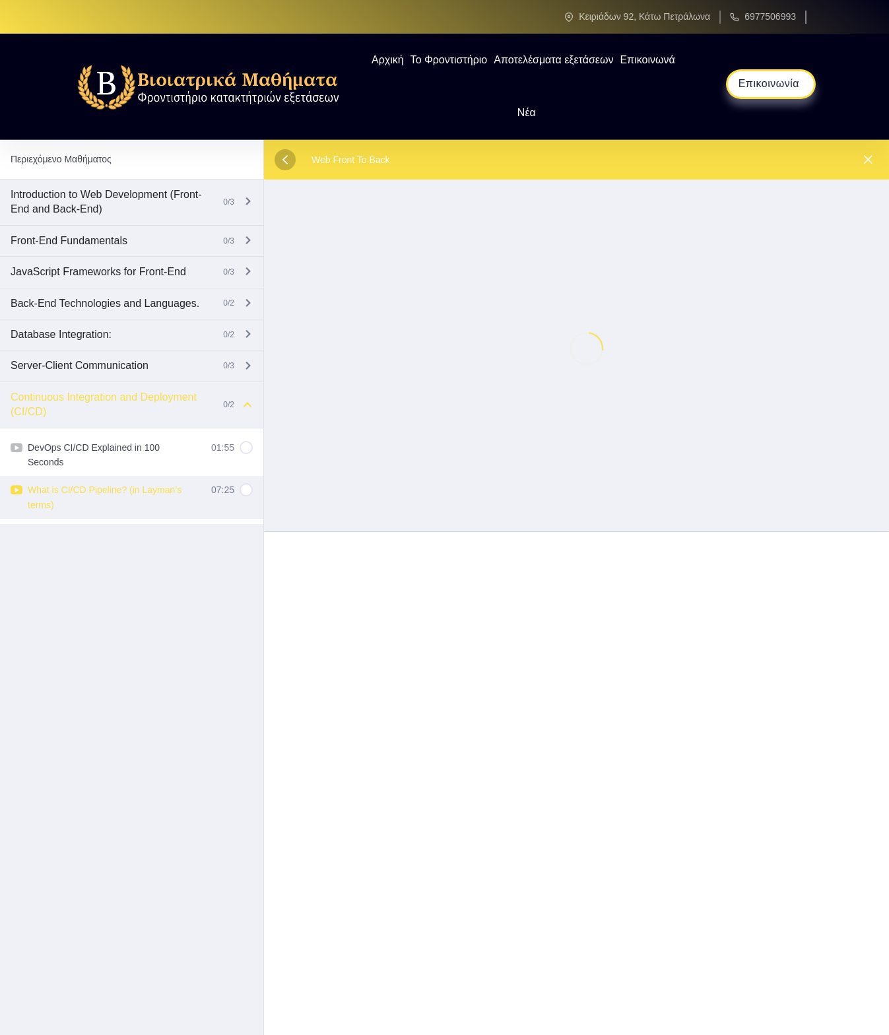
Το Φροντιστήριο (449, 59)
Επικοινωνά (647, 59)
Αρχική (388, 59)
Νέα (526, 112)
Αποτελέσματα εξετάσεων (553, 59)
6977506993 (770, 16)
